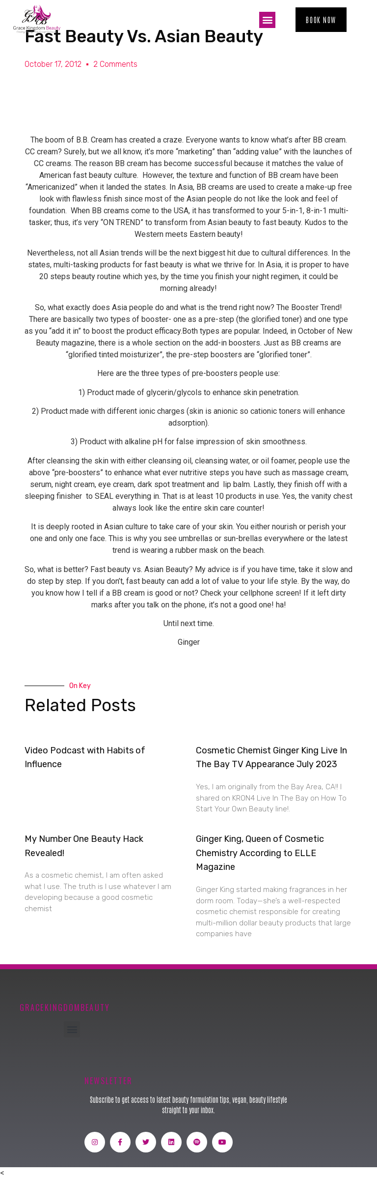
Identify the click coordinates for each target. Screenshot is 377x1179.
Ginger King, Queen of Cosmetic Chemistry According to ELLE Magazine (260, 853)
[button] (267, 20)
